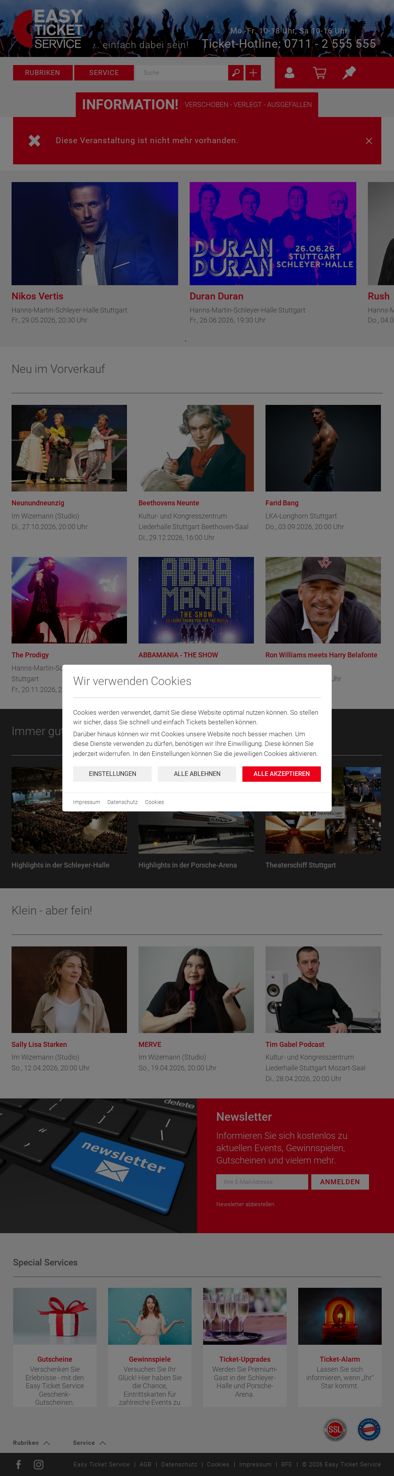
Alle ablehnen (197, 773)
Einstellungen (112, 773)
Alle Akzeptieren (282, 773)
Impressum (86, 802)
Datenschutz (122, 802)
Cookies (154, 802)
